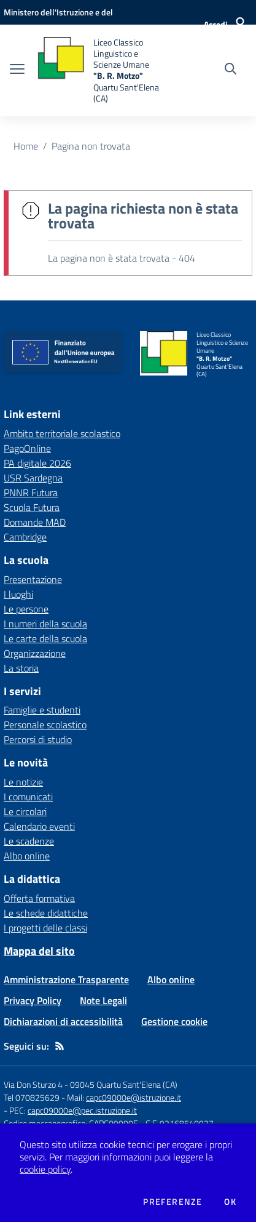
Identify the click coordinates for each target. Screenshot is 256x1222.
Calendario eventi (39, 826)
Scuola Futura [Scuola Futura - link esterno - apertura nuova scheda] (32, 507)
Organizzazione (35, 653)
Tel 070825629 (32, 1097)
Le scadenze (29, 841)
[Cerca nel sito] (230, 70)
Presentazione (33, 579)
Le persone (26, 608)
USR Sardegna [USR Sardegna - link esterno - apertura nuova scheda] (33, 477)
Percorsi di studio (38, 739)
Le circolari (25, 811)
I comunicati (28, 796)
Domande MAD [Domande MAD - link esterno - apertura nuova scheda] (35, 522)
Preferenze (172, 1201)
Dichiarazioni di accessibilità (63, 1021)
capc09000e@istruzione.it (133, 1097)
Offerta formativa (39, 898)
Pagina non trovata (91, 146)
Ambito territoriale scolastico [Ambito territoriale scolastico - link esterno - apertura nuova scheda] (62, 433)
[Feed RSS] (59, 1045)
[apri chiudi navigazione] (17, 70)
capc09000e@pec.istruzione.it (82, 1110)
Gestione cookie (174, 1021)
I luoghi (18, 594)
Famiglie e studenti (42, 709)
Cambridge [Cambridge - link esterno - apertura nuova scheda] (25, 536)
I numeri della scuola (45, 623)
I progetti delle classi (45, 927)
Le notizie (23, 781)
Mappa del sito (39, 951)
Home (26, 146)
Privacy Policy (32, 1000)
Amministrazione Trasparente (66, 979)
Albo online (27, 855)
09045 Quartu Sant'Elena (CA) (123, 1084)
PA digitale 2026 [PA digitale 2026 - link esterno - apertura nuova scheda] (37, 463)
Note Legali (103, 1000)
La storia (21, 668)
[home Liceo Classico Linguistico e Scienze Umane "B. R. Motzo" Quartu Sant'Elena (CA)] (102, 70)
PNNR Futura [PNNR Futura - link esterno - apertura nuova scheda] (31, 492)
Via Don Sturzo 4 (33, 1084)
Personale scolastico (45, 724)
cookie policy (45, 1169)
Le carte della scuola (45, 638)
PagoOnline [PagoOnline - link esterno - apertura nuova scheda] (27, 448)
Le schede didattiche (46, 913)
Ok (230, 1201)
